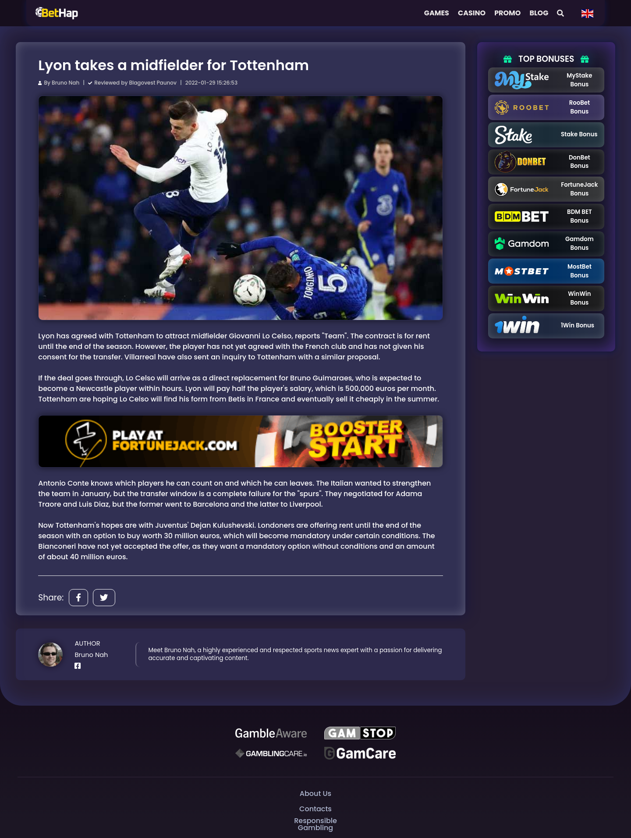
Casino (472, 13)
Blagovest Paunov (153, 82)
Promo (507, 13)
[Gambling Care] (271, 753)
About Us (315, 793)
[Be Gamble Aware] (271, 733)
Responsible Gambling (315, 824)
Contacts (315, 809)
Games (436, 13)
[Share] (78, 597)
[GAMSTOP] (360, 733)
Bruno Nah (65, 82)
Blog (538, 13)
